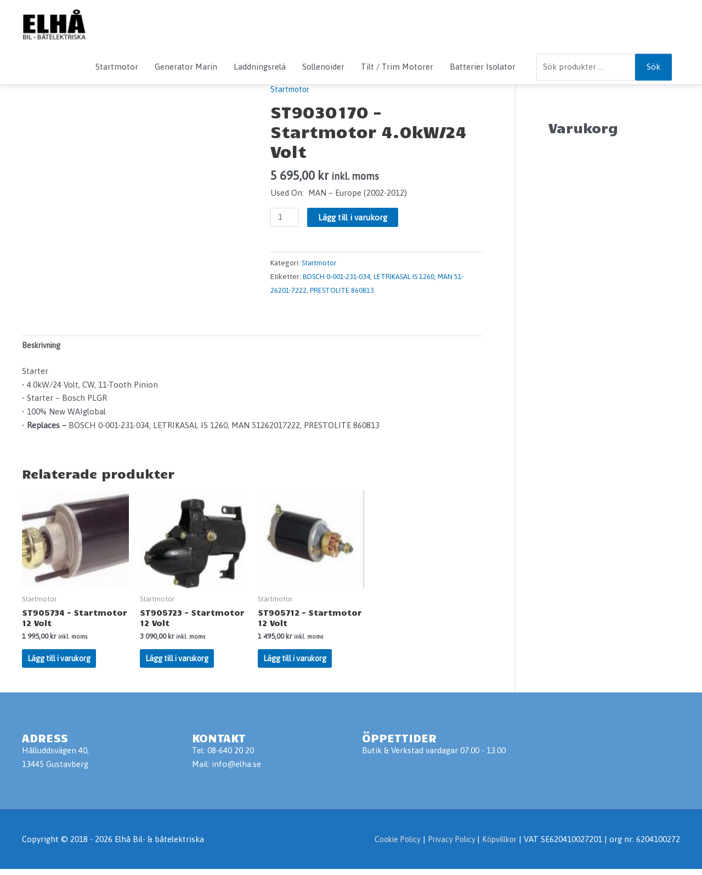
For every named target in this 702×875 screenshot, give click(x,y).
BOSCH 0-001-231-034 (337, 276)
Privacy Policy (447, 845)
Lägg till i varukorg (354, 217)
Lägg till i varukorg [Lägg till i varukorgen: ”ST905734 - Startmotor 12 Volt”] (62, 663)
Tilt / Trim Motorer (397, 66)
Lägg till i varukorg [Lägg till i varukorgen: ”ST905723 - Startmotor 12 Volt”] (179, 663)
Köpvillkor (498, 845)
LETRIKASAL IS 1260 (406, 276)
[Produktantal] (285, 218)
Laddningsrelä (260, 66)
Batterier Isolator (483, 66)
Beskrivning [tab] (44, 346)
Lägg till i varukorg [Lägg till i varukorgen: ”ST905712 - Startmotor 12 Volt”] (297, 663)
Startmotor (116, 66)
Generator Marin (186, 66)
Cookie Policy (389, 845)
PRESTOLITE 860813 (342, 290)
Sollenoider (323, 66)
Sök (653, 66)
